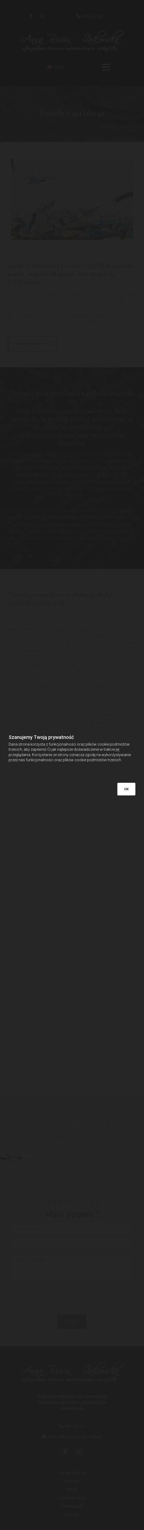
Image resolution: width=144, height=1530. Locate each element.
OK (126, 789)
